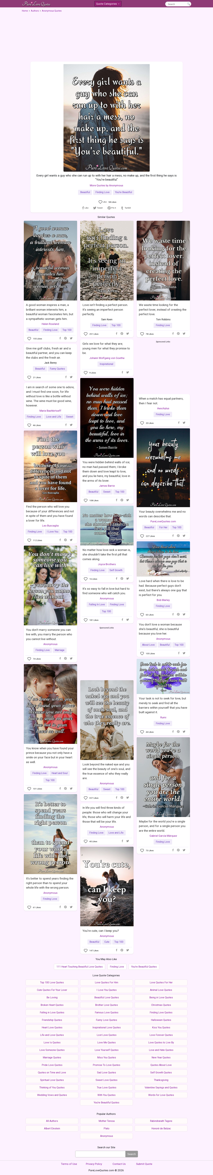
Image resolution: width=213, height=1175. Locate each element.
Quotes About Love (161, 1065)
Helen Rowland (50, 323)
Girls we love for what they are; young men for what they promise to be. (106, 348)
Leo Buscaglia (50, 525)
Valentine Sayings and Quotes (161, 1087)
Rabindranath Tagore (161, 1121)
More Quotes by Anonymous (106, 185)
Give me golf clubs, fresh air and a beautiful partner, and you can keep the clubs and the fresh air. (49, 353)
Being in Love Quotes (161, 997)
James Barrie (107, 485)
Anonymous (50, 644)
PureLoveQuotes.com (163, 521)
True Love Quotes (106, 1087)
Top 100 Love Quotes (52, 982)
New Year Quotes (161, 1057)
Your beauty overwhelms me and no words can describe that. (162, 514)
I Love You (52, 531)
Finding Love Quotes (161, 1012)
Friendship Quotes (52, 1020)
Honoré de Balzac (161, 1128)
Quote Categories (108, 4)
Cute (106, 941)
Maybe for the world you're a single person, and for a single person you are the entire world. (162, 826)
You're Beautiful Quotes (144, 966)
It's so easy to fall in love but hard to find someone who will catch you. (106, 591)
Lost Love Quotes (106, 1035)
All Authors (52, 1121)
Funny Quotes (57, 368)
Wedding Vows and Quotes (52, 1095)
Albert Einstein (52, 1128)
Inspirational (106, 364)
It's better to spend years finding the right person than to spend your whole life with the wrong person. (49, 883)
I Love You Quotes (107, 989)
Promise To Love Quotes (106, 1065)
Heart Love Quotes (52, 1027)
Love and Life (53, 416)
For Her (163, 527)
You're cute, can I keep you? (100, 931)
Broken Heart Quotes (52, 1005)
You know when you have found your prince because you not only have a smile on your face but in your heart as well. (50, 755)
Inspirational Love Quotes (106, 1027)
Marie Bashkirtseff (50, 410)
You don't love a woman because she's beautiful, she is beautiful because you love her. (160, 629)
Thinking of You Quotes (52, 1087)
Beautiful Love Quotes (106, 997)
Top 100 (67, 329)
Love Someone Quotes (52, 1050)
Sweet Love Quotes (106, 1080)
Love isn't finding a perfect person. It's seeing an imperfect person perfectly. (105, 309)
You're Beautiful (123, 192)
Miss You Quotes (106, 1057)
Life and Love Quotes (52, 1035)
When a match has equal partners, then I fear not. (161, 401)
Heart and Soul (60, 773)
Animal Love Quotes (161, 989)
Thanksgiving (161, 1080)
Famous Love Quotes (106, 1012)
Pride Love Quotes (52, 1065)
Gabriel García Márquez (163, 835)
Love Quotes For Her (161, 982)
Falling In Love (97, 604)
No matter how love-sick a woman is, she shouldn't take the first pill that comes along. (106, 554)
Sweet (106, 491)
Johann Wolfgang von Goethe (106, 358)
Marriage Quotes (52, 1057)
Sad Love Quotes (106, 1072)
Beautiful (85, 192)
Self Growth (116, 570)
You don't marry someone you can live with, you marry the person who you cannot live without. (49, 634)
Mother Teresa (107, 1121)
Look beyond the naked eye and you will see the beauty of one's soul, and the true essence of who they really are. (106, 771)
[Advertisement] (106, 36)
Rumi (163, 717)
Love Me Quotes (106, 1042)
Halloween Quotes (161, 1020)
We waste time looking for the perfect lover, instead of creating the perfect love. (162, 309)
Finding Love (102, 192)
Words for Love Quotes (161, 1095)
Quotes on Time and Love (52, 1072)
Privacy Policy (94, 1163)
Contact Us (119, 1163)
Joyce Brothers (107, 564)
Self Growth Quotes (161, 1072)
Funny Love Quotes (106, 1020)
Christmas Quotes (161, 1005)
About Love (148, 644)
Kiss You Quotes (161, 1027)
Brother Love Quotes (106, 1005)
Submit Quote (144, 1163)
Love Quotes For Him (106, 982)
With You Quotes (106, 1095)
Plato (106, 1128)
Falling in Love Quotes (52, 1012)
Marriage (59, 650)
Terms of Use (69, 1163)
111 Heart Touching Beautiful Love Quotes (79, 966)
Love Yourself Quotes (106, 1050)
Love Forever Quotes (161, 1035)
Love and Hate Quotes (161, 1050)
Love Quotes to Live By (161, 1042)
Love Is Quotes (52, 1042)
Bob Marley (163, 600)
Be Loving (52, 997)
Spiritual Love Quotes (52, 1080)
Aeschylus (163, 408)
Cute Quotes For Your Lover (52, 989)
